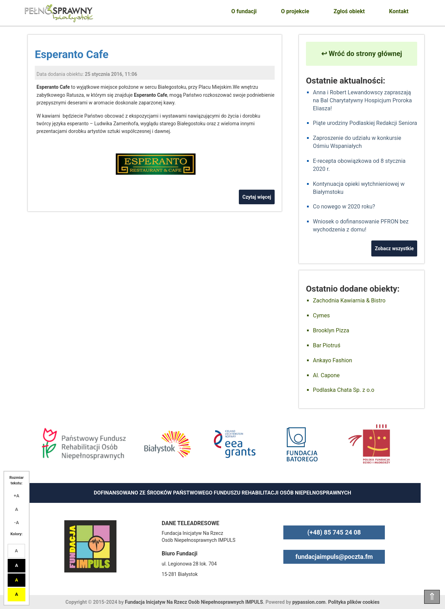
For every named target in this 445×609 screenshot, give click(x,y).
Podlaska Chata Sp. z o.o (343, 390)
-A (16, 522)
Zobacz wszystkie (394, 248)
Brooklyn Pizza (331, 330)
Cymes (321, 315)
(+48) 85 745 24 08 (334, 532)
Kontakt (398, 11)
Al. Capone (326, 375)
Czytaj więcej (256, 197)
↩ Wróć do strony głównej (361, 53)
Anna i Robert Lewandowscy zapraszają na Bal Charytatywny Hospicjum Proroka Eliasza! (362, 100)
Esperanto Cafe (71, 54)
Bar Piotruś (326, 345)
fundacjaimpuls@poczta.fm (334, 556)
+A (16, 495)
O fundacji (244, 11)
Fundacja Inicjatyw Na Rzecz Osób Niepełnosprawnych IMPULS (194, 602)
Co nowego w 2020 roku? (344, 206)
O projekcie (295, 11)
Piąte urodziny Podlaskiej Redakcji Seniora (365, 123)
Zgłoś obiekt (349, 11)
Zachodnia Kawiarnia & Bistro (349, 300)
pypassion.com (308, 602)
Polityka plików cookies (354, 602)
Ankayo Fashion (332, 360)
